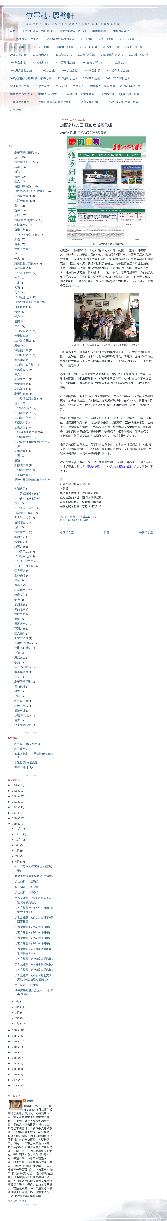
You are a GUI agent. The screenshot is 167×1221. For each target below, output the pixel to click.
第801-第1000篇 (40, 46)
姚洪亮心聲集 (22, 647)
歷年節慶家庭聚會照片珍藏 (55, 102)
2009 (15, 1080)
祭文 (17, 676)
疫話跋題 (19, 488)
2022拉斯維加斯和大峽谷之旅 (32, 442)
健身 (17, 599)
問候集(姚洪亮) (23, 643)
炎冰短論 (19, 388)
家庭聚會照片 (22, 422)
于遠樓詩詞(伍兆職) (26, 762)
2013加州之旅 (41, 62)
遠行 (17, 527)
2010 (15, 1074)
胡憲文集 (19, 427)
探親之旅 (19, 614)
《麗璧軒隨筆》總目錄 (72, 31)
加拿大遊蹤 (42, 86)
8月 (17, 850)
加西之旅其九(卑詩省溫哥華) (32, 927)
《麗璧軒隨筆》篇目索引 (37, 31)
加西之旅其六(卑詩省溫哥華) (32, 943)
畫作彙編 (19, 575)
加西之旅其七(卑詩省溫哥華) (32, 938)
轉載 (17, 311)
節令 (17, 277)
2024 (15, 796)
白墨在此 (19, 229)
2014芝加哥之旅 (65, 62)
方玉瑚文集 (21, 474)
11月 (18, 834)
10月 (18, 839)
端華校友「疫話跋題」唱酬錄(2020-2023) (115, 86)
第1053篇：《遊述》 (27, 892)
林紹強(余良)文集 (25, 220)
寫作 (17, 292)
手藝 (17, 662)
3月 (17, 1012)
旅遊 (86, 520)
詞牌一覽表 (21, 705)
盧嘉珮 (18, 585)
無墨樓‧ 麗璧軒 (50, 16)
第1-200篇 (86, 38)
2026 (15, 785)
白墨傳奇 (78, 86)
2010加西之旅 (63, 54)
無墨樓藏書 (21, 672)
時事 (17, 244)
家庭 (17, 215)
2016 (15, 1041)
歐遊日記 (19, 541)
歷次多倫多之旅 (19, 86)
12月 (18, 828)
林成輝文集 (21, 532)
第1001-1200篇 (64, 46)
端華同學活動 (22, 681)
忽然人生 (19, 657)
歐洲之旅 (19, 536)
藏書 (17, 691)
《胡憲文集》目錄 (89, 102)
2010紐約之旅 (41, 54)
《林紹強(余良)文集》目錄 (122, 102)
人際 (17, 287)
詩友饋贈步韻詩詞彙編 (60, 38)
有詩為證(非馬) (23, 767)
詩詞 (17, 167)
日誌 (17, 171)
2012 (15, 1063)
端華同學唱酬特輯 (21, 94)
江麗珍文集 (21, 196)
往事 (17, 282)
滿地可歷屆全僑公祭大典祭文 (32, 479)
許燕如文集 (21, 590)
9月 (17, 845)
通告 (17, 720)
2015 (15, 1047)
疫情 (17, 321)
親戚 (17, 696)
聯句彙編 (19, 686)
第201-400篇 (106, 38)
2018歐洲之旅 (46, 70)
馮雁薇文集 (21, 623)
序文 (17, 374)
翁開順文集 (21, 522)
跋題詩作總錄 (22, 715)
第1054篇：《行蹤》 (27, 887)
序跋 (17, 580)
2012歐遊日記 (18, 62)
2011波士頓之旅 (139, 54)
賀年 (17, 619)
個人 (17, 181)
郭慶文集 (19, 594)
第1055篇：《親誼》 (27, 881)
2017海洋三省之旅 (21, 70)
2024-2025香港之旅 (117, 78)
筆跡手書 (19, 268)
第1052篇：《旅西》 (27, 985)
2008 (15, 1085)
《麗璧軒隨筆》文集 (26, 302)
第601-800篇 (17, 46)
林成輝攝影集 (22, 162)
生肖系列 (61, 86)
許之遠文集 (21, 748)
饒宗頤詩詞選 (22, 725)
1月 (17, 1023)
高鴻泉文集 (21, 379)
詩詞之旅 (19, 546)
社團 (17, 455)
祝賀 (17, 253)
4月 (17, 1007)
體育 (17, 403)
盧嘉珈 (18, 359)
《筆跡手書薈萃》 (21, 102)
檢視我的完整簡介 (17, 1201)
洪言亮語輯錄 (22, 667)
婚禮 (17, 652)
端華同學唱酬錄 (24, 152)
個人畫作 (19, 633)
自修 (17, 210)
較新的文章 (67, 532)
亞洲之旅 (19, 628)
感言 (17, 157)
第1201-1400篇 (88, 46)
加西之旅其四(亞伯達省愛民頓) (34, 958)
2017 (15, 1035)
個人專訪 (19, 570)
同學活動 (19, 451)
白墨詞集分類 (120, 31)
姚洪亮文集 (21, 249)
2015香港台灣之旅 (92, 62)
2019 (15, 823)
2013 (15, 1058)
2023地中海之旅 (67, 78)
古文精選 (15, 110)
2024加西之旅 (91, 78)
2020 (15, 818)
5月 (17, 1001)
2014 (15, 1052)
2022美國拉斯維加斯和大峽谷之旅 (31, 78)
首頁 (12, 31)
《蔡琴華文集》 (24, 513)
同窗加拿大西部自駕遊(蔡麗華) (34, 876)
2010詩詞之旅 (86, 54)
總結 (17, 345)
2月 (17, 1018)
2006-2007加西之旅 (25, 432)
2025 (15, 790)
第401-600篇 (127, 38)
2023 (15, 801)
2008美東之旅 (134, 46)
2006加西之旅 (111, 46)
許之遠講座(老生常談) (27, 743)
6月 (17, 861)
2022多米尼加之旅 (118, 70)
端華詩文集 (21, 393)
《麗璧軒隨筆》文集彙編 (79, 94)
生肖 (17, 326)
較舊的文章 (146, 532)
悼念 (17, 258)
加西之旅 (19, 609)
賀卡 (17, 503)
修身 (17, 316)
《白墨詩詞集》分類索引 (25, 38)
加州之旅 (19, 604)
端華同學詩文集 (48, 94)
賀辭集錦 (19, 710)
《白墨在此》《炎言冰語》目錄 (120, 94)
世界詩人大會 (22, 517)
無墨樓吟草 (99, 31)
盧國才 (30, 1101)
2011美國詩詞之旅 (112, 54)
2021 (15, 812)
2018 (15, 1030)
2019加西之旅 (69, 70)
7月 (17, 856)
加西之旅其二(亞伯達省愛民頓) (34, 969)
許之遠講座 (21, 701)
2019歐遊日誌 (92, 70)
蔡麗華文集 (21, 200)
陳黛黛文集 (21, 369)
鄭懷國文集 (21, 465)
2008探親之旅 (18, 54)
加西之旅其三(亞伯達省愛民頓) (34, 964)
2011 (15, 1069)
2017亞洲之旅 (117, 62)
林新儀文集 (21, 350)
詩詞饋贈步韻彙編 (25, 263)
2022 (15, 807)
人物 (17, 239)
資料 (17, 205)
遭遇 (17, 460)
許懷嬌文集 (21, 224)
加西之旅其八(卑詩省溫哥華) (32, 932)
